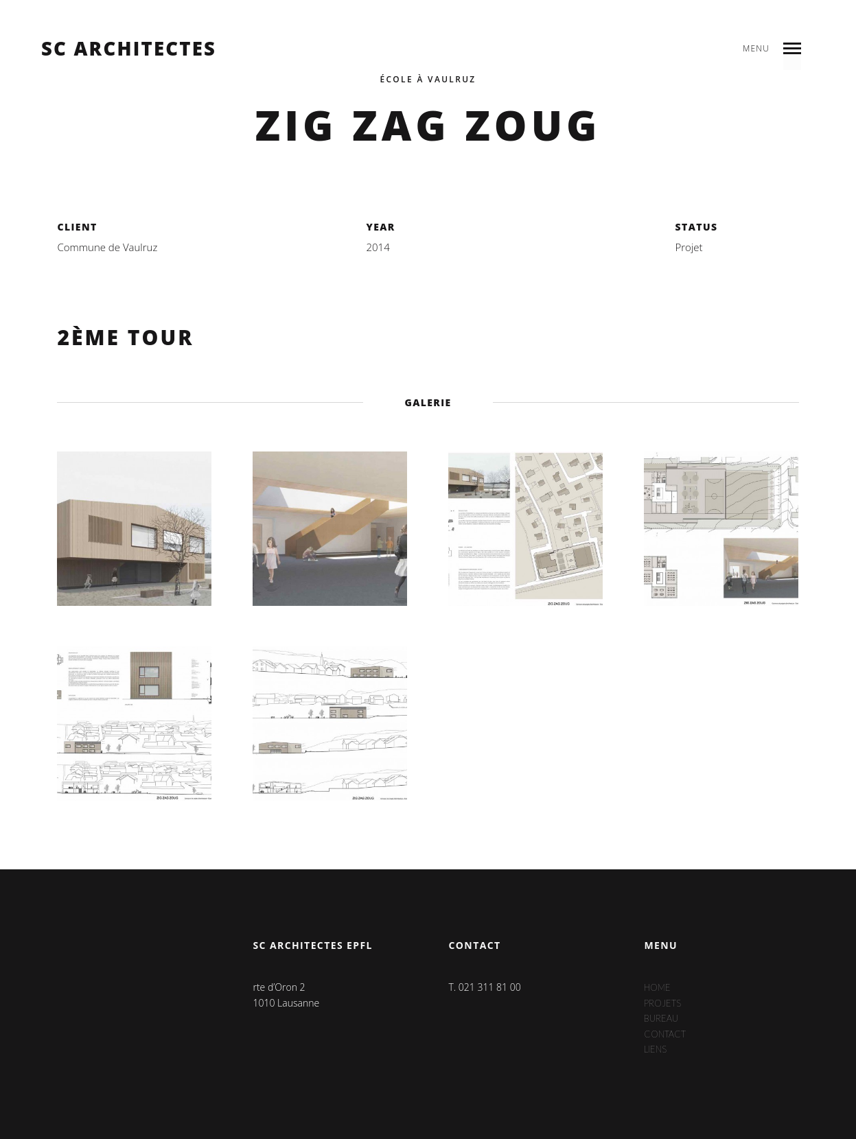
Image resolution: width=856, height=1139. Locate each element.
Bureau (663, 1018)
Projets (664, 1003)
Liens (656, 1049)
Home (658, 987)
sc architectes (128, 48)
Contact (667, 1034)
